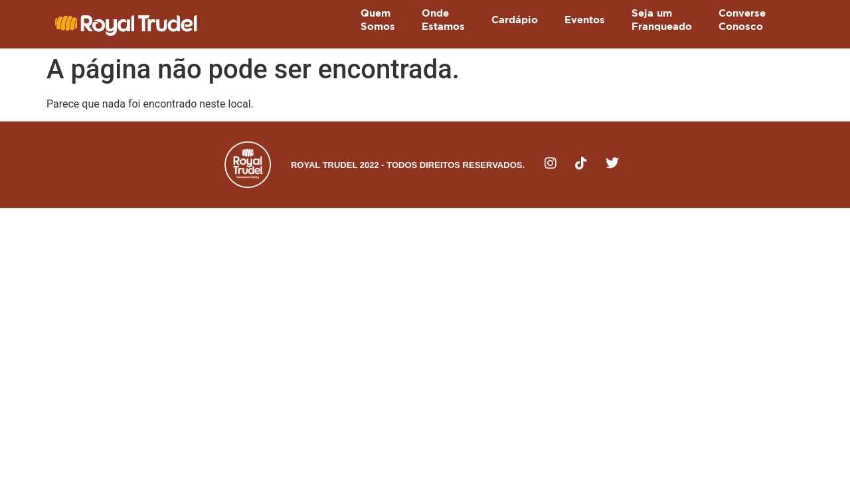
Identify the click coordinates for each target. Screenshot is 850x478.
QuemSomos (378, 20)
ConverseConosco (742, 20)
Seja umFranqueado (662, 20)
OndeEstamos (443, 20)
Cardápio (514, 20)
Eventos (584, 20)
